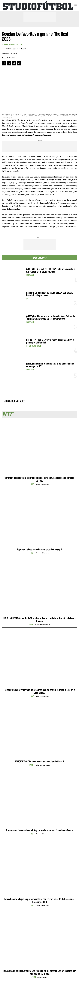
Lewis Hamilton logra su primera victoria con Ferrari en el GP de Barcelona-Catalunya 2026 (39, 900)
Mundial (30, 275)
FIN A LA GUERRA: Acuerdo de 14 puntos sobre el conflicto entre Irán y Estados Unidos (39, 620)
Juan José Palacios (19, 49)
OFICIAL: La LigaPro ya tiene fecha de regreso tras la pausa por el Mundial (50, 341)
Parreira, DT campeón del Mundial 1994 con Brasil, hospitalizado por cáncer (49, 294)
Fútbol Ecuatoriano (33, 346)
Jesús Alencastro (42, 977)
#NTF (32, 484)
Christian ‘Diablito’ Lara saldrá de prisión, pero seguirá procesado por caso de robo (39, 479)
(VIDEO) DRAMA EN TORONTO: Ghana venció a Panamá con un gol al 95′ (50, 365)
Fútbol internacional (11, 44)
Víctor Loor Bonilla (42, 484)
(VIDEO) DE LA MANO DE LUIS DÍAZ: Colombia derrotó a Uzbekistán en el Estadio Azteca (50, 270)
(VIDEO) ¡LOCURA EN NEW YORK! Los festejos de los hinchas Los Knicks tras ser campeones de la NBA (39, 972)
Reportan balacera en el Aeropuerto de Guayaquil (39, 549)
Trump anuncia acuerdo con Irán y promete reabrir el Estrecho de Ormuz (39, 830)
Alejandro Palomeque (42, 624)
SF (27, 298)
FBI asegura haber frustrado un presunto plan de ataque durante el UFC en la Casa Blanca (39, 691)
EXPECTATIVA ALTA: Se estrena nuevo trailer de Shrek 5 (39, 761)
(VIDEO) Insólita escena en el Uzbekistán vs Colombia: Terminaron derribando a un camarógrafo (50, 317)
